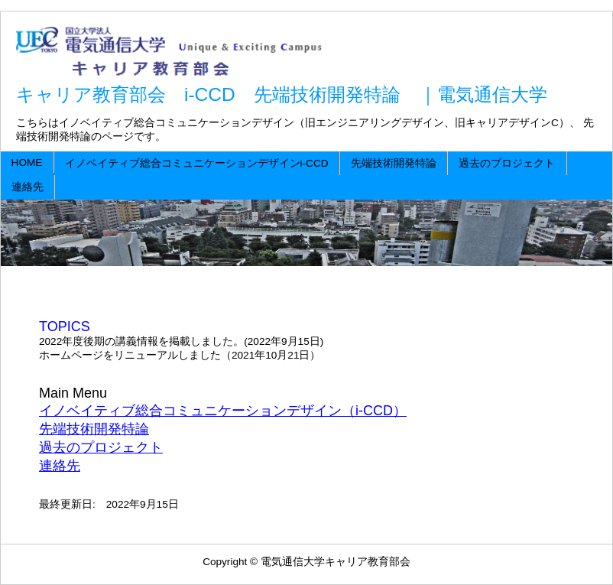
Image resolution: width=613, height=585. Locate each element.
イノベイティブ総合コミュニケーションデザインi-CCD (197, 163)
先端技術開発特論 (393, 163)
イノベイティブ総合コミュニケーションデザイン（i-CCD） (223, 410)
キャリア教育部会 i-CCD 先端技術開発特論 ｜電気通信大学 (281, 94)
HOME (27, 162)
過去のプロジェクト (507, 163)
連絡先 (27, 187)
